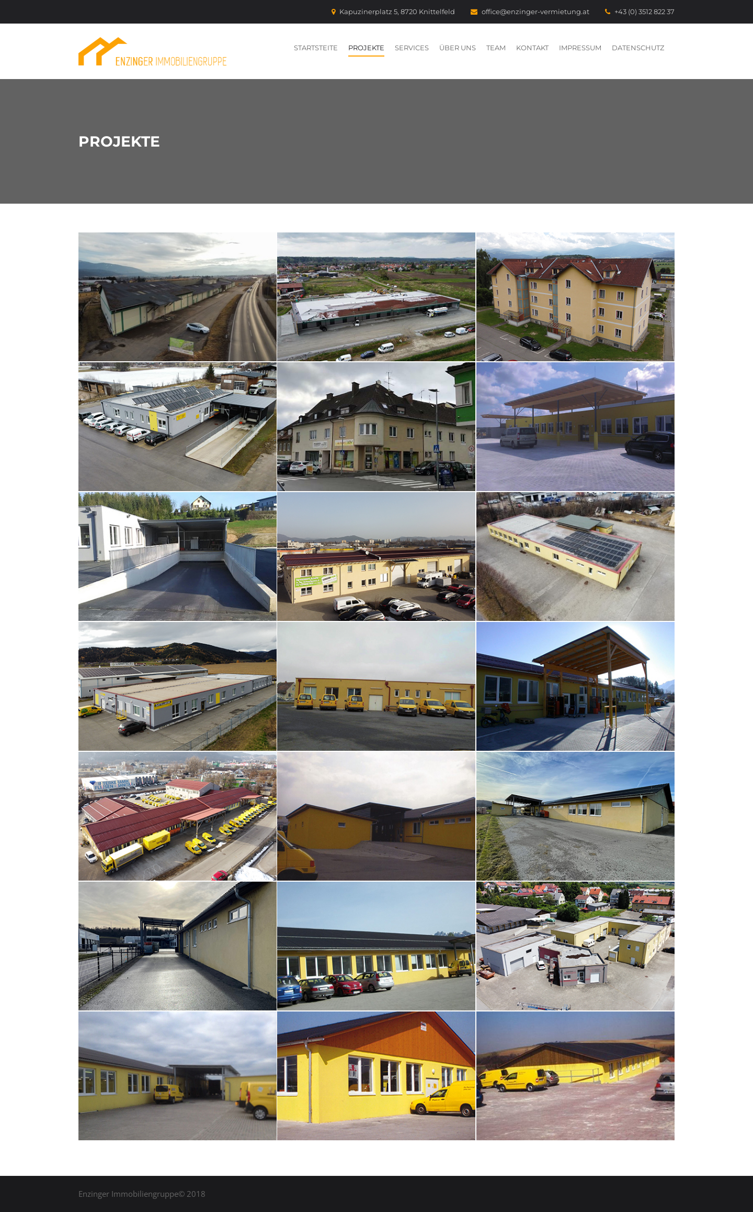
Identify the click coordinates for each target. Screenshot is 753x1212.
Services (412, 47)
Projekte (366, 47)
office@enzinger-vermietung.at (530, 11)
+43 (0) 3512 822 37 (640, 11)
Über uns (457, 47)
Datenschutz (638, 47)
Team (496, 47)
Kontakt (532, 47)
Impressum (580, 47)
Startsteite (316, 47)
